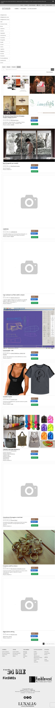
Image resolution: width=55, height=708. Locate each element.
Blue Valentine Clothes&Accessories (18, 568)
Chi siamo (46, 651)
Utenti (35, 660)
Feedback (25, 656)
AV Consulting (13, 450)
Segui (24, 654)
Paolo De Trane (14, 634)
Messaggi (25, 651)
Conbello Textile (7, 396)
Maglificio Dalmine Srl (15, 297)
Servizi (18, 67)
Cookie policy (47, 653)
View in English (49, 5)
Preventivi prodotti (6, 653)
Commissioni (36, 659)
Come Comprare (5, 651)
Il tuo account (32, 8)
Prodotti (13, 67)
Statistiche (36, 661)
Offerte (3, 656)
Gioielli (4, 567)
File (24, 657)
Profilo (35, 651)
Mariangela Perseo (14, 120)
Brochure (11, 118)
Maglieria (5, 398)
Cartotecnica (6, 118)
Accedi (43, 5)
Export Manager (32, 5)
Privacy (45, 654)
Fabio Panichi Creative (15, 166)
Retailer (26, 5)
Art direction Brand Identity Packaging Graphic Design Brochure (13, 116)
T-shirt (9, 398)
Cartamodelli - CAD (8, 350)
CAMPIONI (6, 229)
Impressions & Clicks (38, 657)
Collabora (23, 8)
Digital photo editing (8, 631)
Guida (38, 5)
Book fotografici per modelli (10, 163)
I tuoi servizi (4, 654)
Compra (17, 8)
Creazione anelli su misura (10, 566)
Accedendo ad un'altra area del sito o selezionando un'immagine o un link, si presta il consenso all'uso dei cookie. (23, 2)
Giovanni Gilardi (14, 520)
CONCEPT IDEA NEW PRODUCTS (11, 449)
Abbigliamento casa (7, 518)
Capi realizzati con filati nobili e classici (14, 295)
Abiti (4, 296)
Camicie (5, 230)
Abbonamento (37, 656)
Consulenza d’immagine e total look (12, 517)
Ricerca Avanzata (49, 71)
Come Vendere (16, 651)
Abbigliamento (6, 352)
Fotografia (5, 164)
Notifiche (25, 653)
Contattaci (46, 660)
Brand (22, 5)
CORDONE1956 (14, 232)
